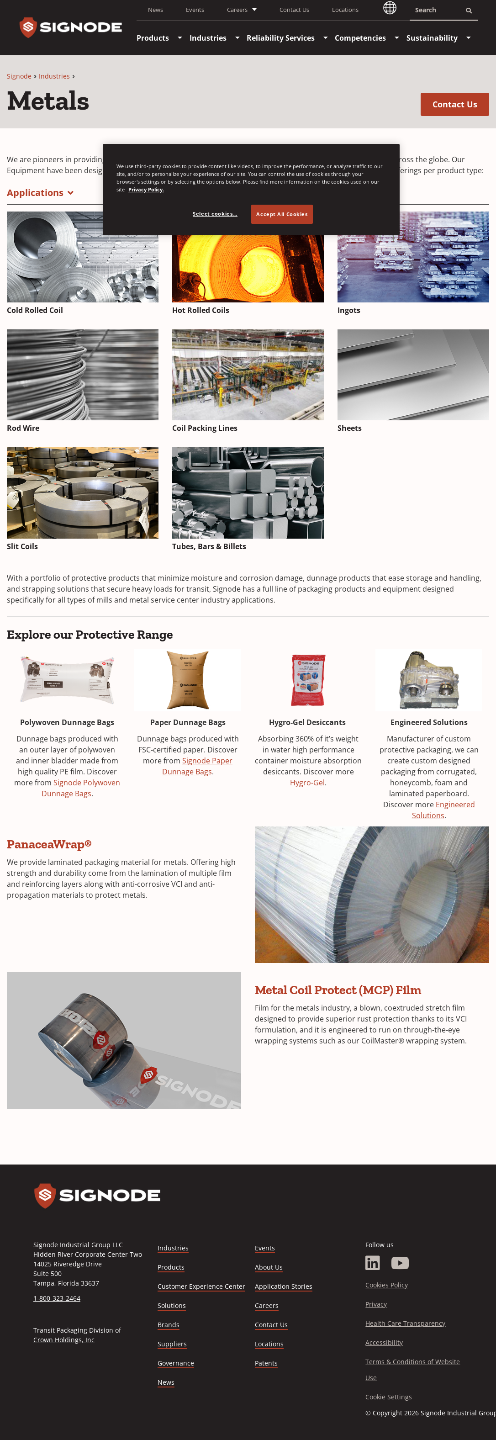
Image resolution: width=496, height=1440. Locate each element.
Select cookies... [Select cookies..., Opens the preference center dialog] (215, 213)
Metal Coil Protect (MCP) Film (338, 989)
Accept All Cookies (281, 214)
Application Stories (283, 1286)
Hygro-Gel (307, 783)
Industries (54, 76)
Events (195, 9)
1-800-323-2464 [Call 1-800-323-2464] (56, 1298)
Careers (267, 1306)
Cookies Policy (386, 1285)
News (155, 9)
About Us (269, 1267)
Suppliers (172, 1343)
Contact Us (294, 9)
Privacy (376, 1304)
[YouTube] (400, 1263)
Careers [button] (237, 9)
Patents (266, 1363)
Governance (176, 1363)
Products (171, 1267)
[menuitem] (153, 38)
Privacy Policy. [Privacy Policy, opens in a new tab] (146, 189)
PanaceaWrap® (49, 844)
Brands (168, 1324)
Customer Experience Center (201, 1286)
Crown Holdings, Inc (64, 1339)
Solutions (172, 1305)
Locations (345, 9)
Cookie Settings (388, 1396)
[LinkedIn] (372, 1263)
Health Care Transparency (405, 1323)
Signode (19, 76)
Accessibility (384, 1342)
